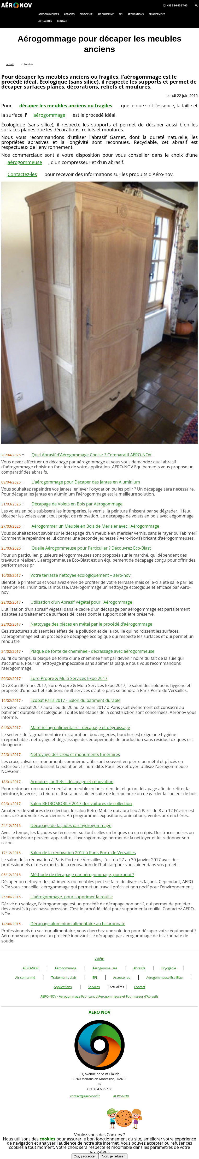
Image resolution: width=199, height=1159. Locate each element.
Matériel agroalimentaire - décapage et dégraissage (80, 727)
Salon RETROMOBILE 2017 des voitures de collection (81, 803)
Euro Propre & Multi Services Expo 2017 (69, 678)
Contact (139, 987)
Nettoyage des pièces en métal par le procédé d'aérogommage (91, 624)
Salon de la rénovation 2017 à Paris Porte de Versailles (83, 852)
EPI (94, 977)
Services (94, 987)
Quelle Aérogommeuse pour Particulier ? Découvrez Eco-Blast (91, 548)
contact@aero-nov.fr (85, 1096)
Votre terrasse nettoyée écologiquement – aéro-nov (81, 575)
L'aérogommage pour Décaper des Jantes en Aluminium (86, 482)
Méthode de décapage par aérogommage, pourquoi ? (82, 874)
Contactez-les (22, 174)
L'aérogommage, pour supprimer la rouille (72, 897)
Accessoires (121, 977)
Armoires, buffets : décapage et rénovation (72, 781)
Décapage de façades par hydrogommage (71, 825)
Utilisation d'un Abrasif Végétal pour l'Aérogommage (81, 602)
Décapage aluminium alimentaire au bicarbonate (78, 924)
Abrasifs (139, 968)
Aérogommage (65, 968)
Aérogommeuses (104, 968)
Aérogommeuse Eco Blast (164, 977)
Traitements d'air (63, 977)
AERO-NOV (30, 968)
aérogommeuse (25, 162)
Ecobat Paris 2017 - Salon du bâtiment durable (75, 700)
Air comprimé (25, 977)
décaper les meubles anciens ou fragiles (65, 105)
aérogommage (49, 115)
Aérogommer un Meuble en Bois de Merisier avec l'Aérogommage (95, 526)
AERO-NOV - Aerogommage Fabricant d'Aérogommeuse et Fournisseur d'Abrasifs (99, 996)
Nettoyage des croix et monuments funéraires (75, 754)
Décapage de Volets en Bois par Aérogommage (77, 504)
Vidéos (99, 959)
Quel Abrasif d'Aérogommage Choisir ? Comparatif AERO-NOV (91, 455)
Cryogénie (168, 968)
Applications (63, 987)
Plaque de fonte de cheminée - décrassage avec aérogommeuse (92, 651)
